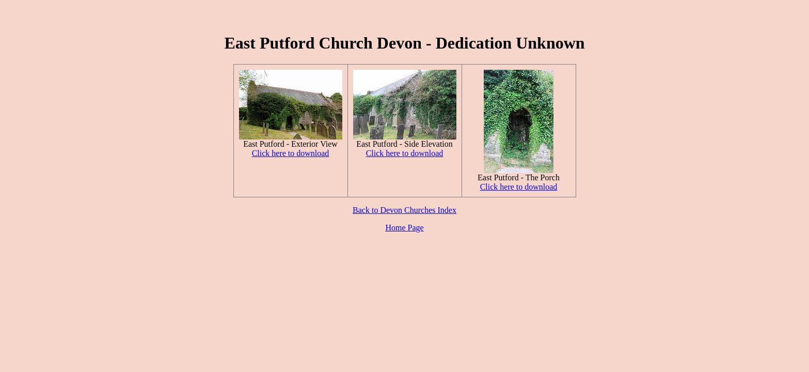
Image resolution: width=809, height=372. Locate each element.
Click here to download (290, 153)
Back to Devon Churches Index (404, 210)
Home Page (404, 227)
